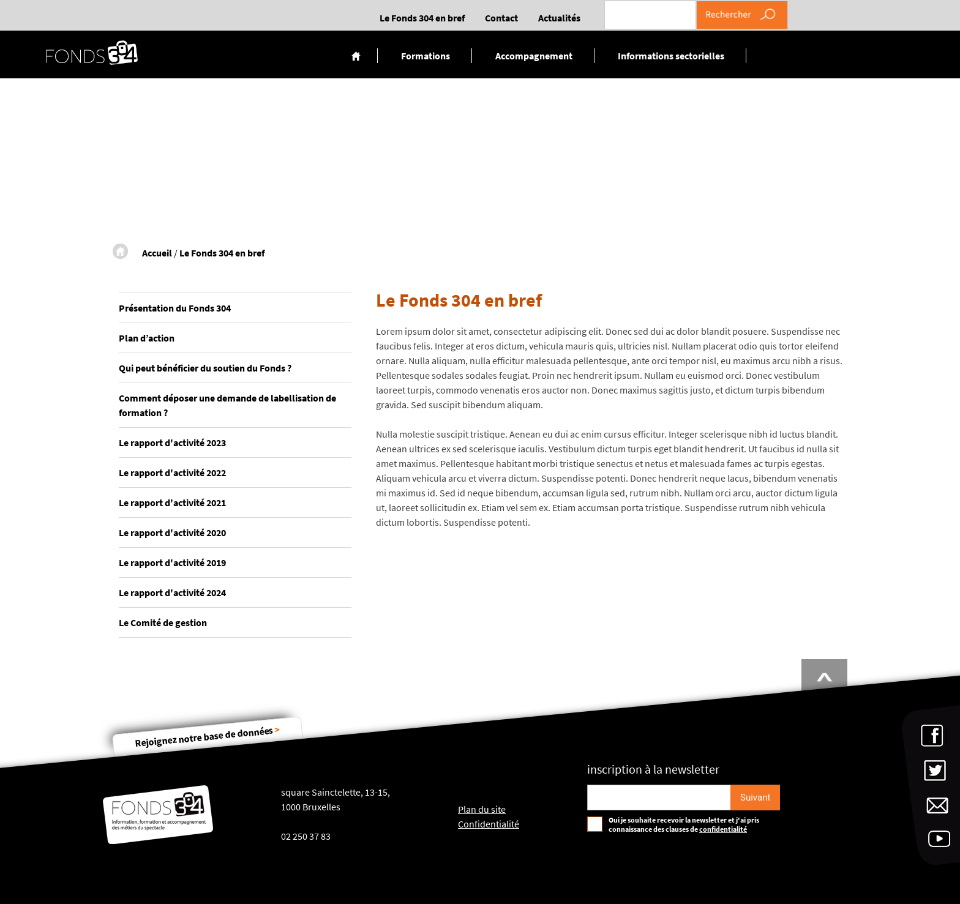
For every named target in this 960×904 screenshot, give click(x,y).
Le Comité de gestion (163, 622)
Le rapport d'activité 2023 (172, 442)
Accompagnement (533, 56)
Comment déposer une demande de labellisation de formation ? (227, 405)
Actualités (559, 18)
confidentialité (723, 829)
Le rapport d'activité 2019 (172, 562)
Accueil (356, 55)
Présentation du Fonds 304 (175, 308)
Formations (425, 56)
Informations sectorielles (671, 56)
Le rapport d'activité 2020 (172, 532)
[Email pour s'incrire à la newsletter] (659, 797)
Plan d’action (146, 338)
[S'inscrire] (755, 797)
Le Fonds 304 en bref (422, 18)
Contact (501, 18)
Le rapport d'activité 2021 (172, 502)
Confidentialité (488, 824)
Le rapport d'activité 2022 (172, 472)
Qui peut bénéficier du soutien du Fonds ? (205, 368)
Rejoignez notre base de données (207, 736)
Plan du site (482, 809)
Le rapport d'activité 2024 (172, 592)
